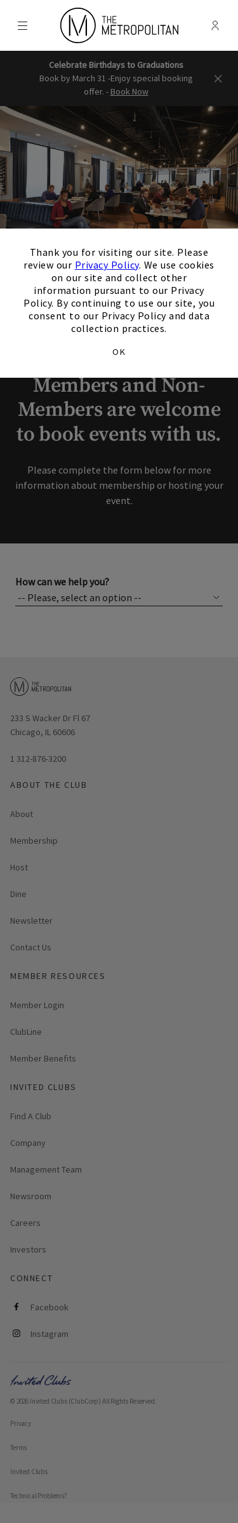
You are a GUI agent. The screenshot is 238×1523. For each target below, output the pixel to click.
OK (118, 351)
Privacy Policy (107, 264)
